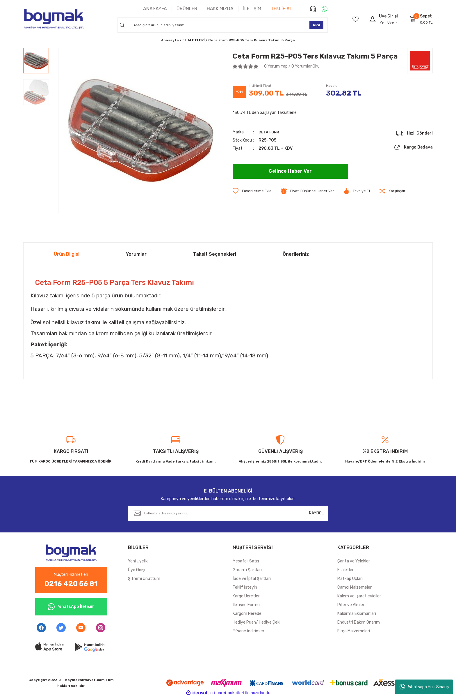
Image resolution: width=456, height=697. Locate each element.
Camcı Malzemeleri (355, 587)
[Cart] (412, 19)
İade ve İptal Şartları (252, 578)
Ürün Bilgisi (66, 254)
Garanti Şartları (247, 569)
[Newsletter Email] (228, 513)
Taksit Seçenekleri (214, 254)
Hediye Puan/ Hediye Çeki (256, 622)
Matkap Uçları (350, 578)
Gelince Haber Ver (290, 171)
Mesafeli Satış (246, 561)
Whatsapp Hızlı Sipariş (424, 687)
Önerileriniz (296, 254)
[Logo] (53, 19)
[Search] (222, 25)
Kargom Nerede (247, 613)
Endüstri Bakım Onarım (358, 622)
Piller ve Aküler (350, 604)
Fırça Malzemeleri (353, 631)
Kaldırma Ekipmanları (356, 613)
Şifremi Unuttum (144, 578)
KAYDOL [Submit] (316, 513)
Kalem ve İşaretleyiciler (359, 596)
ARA (316, 25)
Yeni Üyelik (388, 22)
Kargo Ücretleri (247, 596)
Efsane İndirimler (248, 631)
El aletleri (346, 569)
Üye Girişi (136, 569)
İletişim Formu (246, 604)
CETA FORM (270, 132)
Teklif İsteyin (245, 587)
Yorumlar (136, 254)
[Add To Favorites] (253, 191)
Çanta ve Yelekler (353, 561)
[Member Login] (372, 19)
